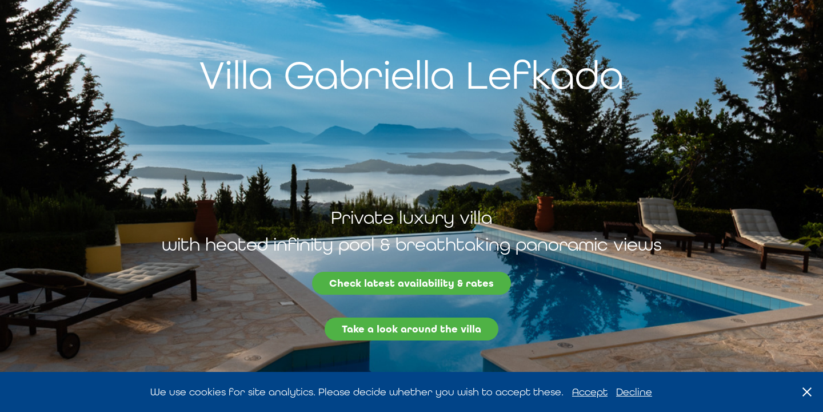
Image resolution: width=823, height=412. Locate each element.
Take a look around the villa (411, 329)
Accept (590, 392)
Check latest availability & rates (411, 283)
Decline (634, 392)
